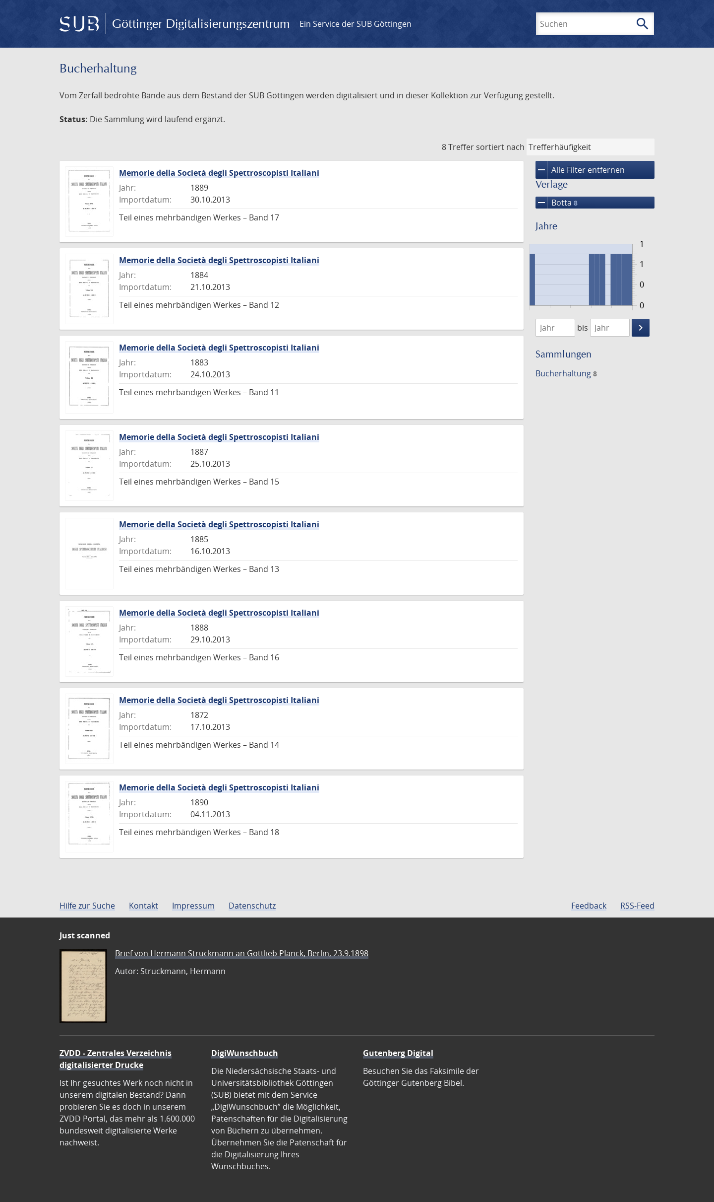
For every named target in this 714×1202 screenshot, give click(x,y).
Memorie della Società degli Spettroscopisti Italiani (219, 172)
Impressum (193, 905)
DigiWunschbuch (244, 1053)
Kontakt (143, 905)
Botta (557, 203)
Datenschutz (252, 905)
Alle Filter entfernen (580, 170)
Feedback (588, 905)
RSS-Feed (637, 905)
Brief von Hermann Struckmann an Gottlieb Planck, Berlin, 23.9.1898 (241, 953)
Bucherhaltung (566, 373)
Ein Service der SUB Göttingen (355, 23)
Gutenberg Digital (398, 1053)
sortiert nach (500, 146)
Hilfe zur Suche (87, 905)
